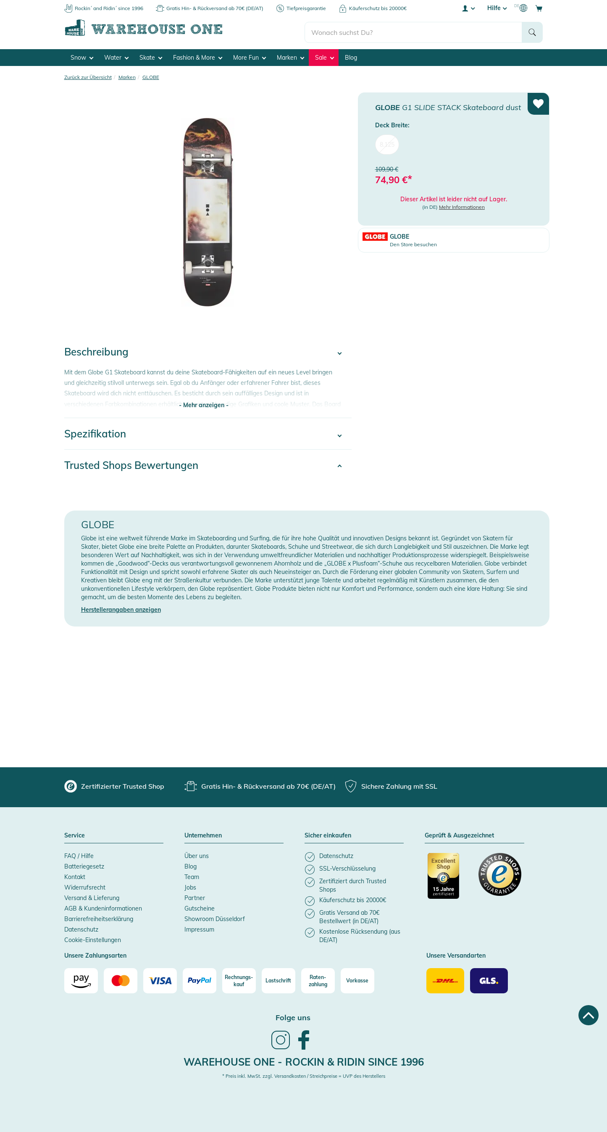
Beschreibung (96, 349)
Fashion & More (197, 55)
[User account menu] (468, 8)
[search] (414, 29)
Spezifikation (95, 431)
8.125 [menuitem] (387, 142)
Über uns (196, 854)
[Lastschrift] (278, 978)
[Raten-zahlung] (318, 978)
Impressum (199, 927)
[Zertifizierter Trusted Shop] (449, 878)
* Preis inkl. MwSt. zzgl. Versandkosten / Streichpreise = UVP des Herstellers (303, 1074)
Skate (150, 55)
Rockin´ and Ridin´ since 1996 (109, 8)
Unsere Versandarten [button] (456, 953)
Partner (194, 896)
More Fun (249, 55)
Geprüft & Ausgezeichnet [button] (459, 833)
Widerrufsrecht (84, 885)
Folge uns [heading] (293, 1015)
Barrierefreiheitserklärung (98, 917)
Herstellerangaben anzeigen (121, 607)
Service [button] (74, 833)
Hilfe (497, 8)
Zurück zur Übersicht (88, 74)
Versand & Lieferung (91, 896)
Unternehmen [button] (203, 833)
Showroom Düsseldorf (214, 917)
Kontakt (74, 875)
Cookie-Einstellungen (92, 938)
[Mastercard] (120, 978)
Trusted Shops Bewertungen (131, 463)
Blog (351, 55)
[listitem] (354, 855)
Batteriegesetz (84, 864)
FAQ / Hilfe (79, 854)
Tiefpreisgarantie (306, 8)
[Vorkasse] (357, 978)
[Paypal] (199, 978)
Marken (290, 55)
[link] (280, 1046)
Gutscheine (199, 906)
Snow (82, 55)
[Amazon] (81, 978)
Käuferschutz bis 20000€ (378, 8)
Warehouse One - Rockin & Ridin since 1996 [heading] (304, 1059)
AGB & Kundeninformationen (103, 906)
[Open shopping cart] (539, 8)
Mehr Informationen (462, 205)
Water (116, 55)
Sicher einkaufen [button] (328, 833)
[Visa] (160, 978)
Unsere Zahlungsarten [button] (95, 953)
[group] (114, 784)
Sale (324, 55)
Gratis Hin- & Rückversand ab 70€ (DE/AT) (214, 8)
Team (191, 875)
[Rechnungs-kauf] (239, 978)
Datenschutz (81, 927)
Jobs (190, 885)
